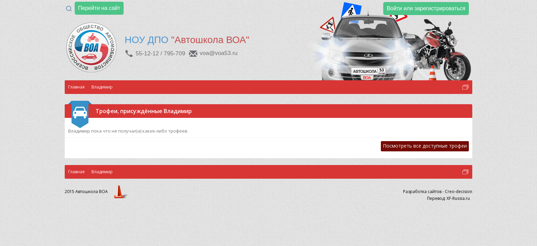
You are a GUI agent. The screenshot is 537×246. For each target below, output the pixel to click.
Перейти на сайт (99, 8)
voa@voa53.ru (219, 53)
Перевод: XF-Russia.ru (448, 198)
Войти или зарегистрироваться (426, 8)
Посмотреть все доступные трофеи (425, 145)
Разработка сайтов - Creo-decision (437, 191)
